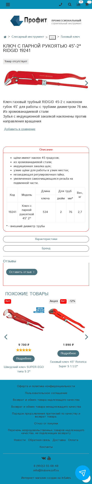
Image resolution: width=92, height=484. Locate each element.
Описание (46, 150)
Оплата (73, 440)
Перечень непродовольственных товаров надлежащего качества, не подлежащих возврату (46, 431)
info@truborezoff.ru (46, 470)
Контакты (46, 447)
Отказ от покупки (46, 423)
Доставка (59, 440)
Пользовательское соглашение (46, 393)
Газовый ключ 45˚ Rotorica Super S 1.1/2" (68, 364)
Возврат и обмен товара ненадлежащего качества (46, 407)
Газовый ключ (70, 37)
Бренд (46, 248)
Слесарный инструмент (28, 37)
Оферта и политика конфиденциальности (46, 386)
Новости (20, 440)
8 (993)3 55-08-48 (46, 466)
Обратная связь (39, 440)
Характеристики (46, 239)
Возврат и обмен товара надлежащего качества (46, 400)
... (52, 37)
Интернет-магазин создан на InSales (46, 478)
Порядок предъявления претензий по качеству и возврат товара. (46, 415)
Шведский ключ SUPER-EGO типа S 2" (24, 369)
